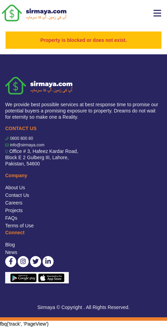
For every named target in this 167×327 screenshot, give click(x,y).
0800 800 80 (21, 138)
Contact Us (17, 195)
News (11, 252)
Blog (10, 244)
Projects (14, 210)
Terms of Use (19, 225)
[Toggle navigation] (157, 13)
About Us (15, 187)
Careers (13, 203)
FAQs (11, 218)
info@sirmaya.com (27, 145)
